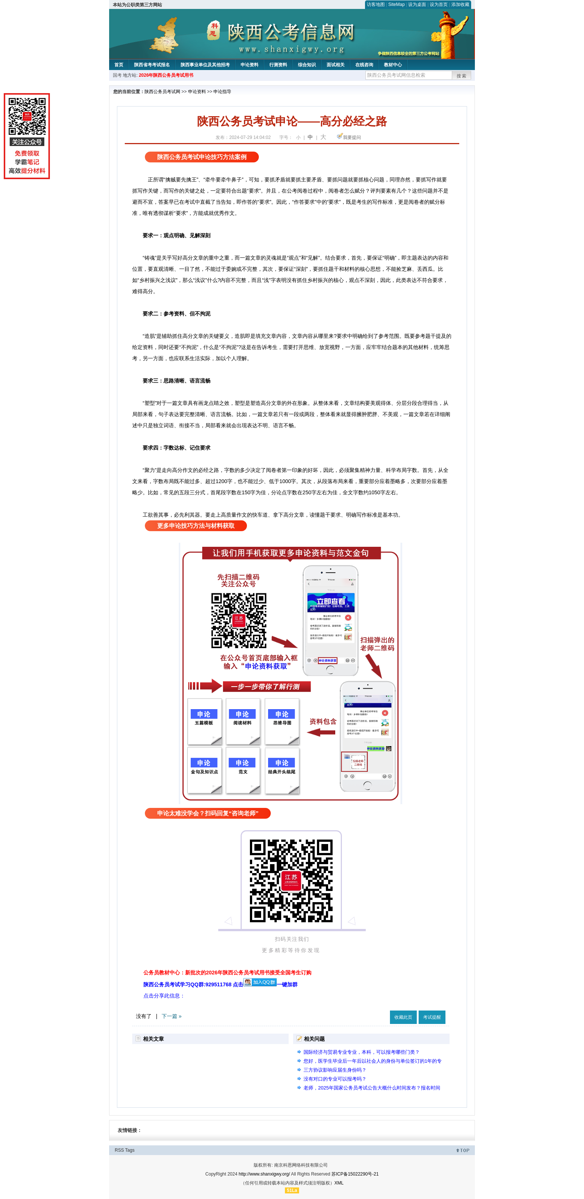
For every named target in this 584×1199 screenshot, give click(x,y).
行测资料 (278, 64)
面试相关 (336, 64)
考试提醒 (432, 1017)
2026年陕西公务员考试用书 (166, 75)
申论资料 (249, 64)
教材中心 (393, 64)
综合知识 (307, 64)
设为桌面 (417, 4)
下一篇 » (172, 1016)
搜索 (462, 76)
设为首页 (439, 4)
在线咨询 (364, 64)
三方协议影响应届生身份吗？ (335, 1070)
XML (339, 1183)
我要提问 (352, 137)
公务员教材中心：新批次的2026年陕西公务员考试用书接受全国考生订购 (227, 973)
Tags (129, 1150)
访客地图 (376, 4)
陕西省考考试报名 (152, 64)
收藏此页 (403, 1017)
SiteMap (396, 4)
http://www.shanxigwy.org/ (264, 1174)
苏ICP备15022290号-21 (355, 1174)
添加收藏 (460, 4)
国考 (117, 75)
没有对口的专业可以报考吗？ (335, 1079)
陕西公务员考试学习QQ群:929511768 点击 (210, 984)
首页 (118, 64)
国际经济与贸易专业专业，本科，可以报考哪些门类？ (362, 1052)
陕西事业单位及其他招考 (205, 64)
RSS (119, 1150)
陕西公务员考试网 (162, 91)
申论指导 (222, 91)
